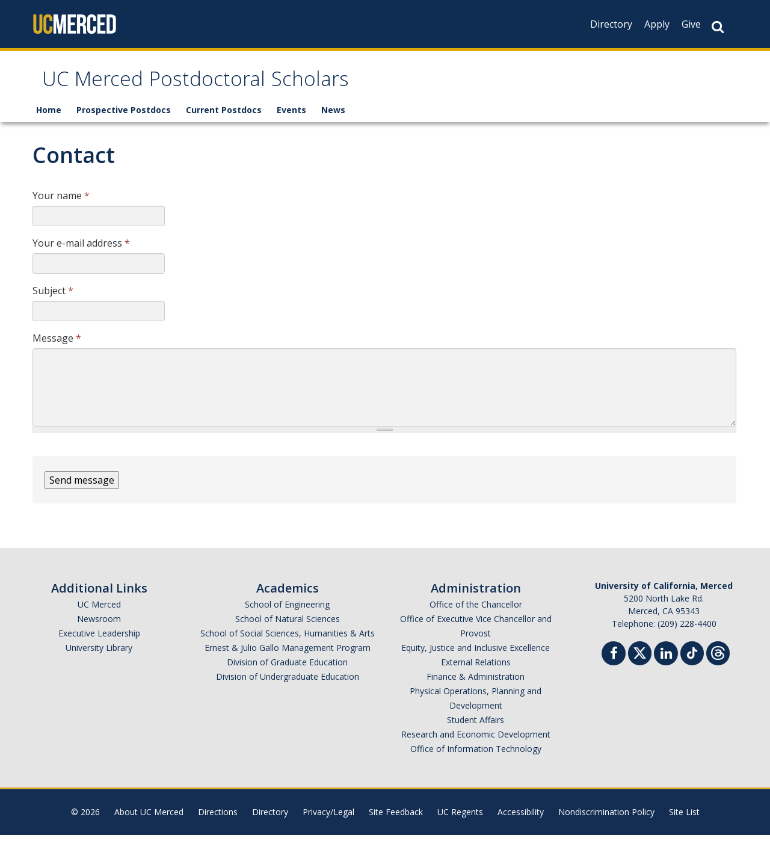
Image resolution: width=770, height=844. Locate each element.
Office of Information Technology (475, 757)
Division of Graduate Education (287, 671)
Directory (611, 24)
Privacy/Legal (328, 821)
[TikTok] (692, 660)
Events (291, 119)
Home (48, 119)
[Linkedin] (666, 664)
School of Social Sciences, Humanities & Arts (287, 642)
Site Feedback (396, 821)
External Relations (476, 671)
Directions (218, 821)
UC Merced (99, 613)
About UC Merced (148, 821)
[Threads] (718, 660)
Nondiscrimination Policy (606, 821)
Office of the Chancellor (476, 613)
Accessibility (520, 821)
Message (56, 347)
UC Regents (460, 821)
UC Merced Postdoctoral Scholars (239, 86)
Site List (684, 821)
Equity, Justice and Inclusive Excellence (475, 656)
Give (691, 24)
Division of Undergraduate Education (287, 685)
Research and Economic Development (475, 743)
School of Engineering (287, 613)
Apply (657, 24)
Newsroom (99, 627)
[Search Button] (717, 27)
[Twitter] (640, 660)
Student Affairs (475, 729)
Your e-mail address (81, 252)
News (333, 119)
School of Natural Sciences (287, 627)
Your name (61, 204)
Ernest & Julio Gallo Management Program (288, 656)
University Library (99, 656)
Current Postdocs (224, 119)
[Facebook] (613, 664)
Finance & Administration (476, 685)
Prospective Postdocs (123, 119)
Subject (52, 299)
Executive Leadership (99, 642)
